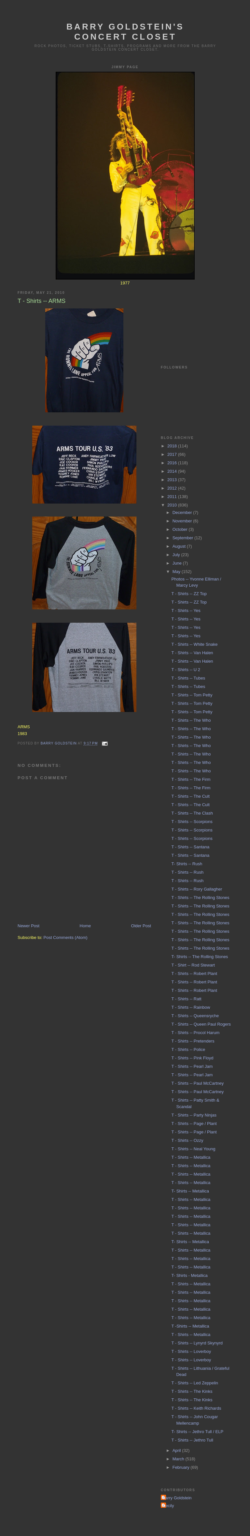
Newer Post (28, 925)
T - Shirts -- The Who (191, 720)
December (183, 512)
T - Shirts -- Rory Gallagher (196, 889)
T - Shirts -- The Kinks (191, 1391)
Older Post (141, 925)
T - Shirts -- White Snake (194, 644)
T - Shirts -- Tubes (188, 678)
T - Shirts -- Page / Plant (193, 1123)
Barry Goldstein (177, 1497)
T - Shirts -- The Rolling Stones (200, 897)
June (178, 563)
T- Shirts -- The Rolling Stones (199, 956)
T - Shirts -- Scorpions (191, 821)
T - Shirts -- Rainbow (190, 1007)
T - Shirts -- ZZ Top (189, 593)
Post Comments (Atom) (66, 937)
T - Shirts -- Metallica (190, 1157)
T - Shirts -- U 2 (185, 669)
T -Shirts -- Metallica (190, 1326)
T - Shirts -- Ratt (186, 998)
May (177, 571)
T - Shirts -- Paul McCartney (197, 1083)
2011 (172, 496)
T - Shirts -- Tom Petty (191, 695)
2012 (172, 488)
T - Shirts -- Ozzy (187, 1140)
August (180, 546)
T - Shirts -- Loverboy (191, 1351)
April (177, 1450)
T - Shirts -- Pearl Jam (192, 1066)
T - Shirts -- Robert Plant (194, 973)
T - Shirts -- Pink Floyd (192, 1057)
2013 (172, 479)
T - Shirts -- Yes (185, 610)
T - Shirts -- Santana (190, 846)
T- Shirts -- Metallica (190, 1191)
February (182, 1467)
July (177, 554)
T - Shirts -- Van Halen (192, 652)
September (183, 537)
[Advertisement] (193, 317)
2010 (172, 505)
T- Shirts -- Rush (186, 863)
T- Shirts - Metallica (189, 1275)
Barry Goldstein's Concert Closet (125, 32)
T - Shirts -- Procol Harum (195, 1032)
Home (85, 925)
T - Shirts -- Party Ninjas (193, 1115)
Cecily (168, 1505)
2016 (172, 462)
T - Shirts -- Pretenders (192, 1041)
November (183, 520)
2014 (172, 471)
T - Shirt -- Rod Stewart (193, 965)
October (181, 529)
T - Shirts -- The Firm (190, 779)
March (179, 1458)
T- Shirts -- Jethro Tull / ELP (197, 1431)
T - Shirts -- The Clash (192, 813)
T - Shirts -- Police (188, 1049)
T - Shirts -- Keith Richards (196, 1408)
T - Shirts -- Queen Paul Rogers (201, 1024)
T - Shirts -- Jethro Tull (192, 1440)
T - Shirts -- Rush (187, 872)
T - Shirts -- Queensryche (195, 1015)
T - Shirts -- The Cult (190, 796)
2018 (172, 445)
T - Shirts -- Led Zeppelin (194, 1382)
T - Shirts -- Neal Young (193, 1148)
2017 (172, 454)
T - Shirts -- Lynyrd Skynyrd (196, 1343)
